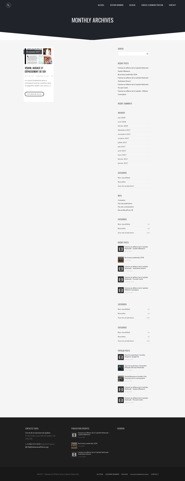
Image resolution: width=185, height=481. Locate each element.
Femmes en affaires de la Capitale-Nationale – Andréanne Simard (136, 267)
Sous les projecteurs (126, 186)
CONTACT (172, 5)
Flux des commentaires (126, 207)
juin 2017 (121, 147)
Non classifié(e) (124, 178)
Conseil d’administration (152, 5)
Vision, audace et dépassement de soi (35, 69)
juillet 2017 (122, 142)
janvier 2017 (123, 163)
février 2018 (123, 126)
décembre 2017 (124, 130)
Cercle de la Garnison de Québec (37, 433)
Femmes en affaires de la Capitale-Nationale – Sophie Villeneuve (136, 247)
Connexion (121, 200)
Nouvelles (46, 76)
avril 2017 (122, 151)
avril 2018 (122, 122)
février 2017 (123, 159)
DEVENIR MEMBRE (117, 5)
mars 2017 (122, 155)
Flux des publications (125, 203)
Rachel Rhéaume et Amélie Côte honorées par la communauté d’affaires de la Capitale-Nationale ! (137, 377)
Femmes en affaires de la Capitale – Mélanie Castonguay (137, 289)
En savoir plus (34, 94)
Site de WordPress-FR (125, 210)
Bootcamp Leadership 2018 (127, 74)
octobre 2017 (123, 138)
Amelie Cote (30, 76)
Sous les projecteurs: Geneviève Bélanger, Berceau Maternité (136, 366)
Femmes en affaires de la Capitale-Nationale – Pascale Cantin (136, 278)
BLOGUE (132, 5)
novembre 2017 (124, 134)
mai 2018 (121, 118)
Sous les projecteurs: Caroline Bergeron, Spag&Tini (135, 356)
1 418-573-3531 (33, 444)
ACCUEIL (101, 5)
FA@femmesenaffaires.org (37, 447)
